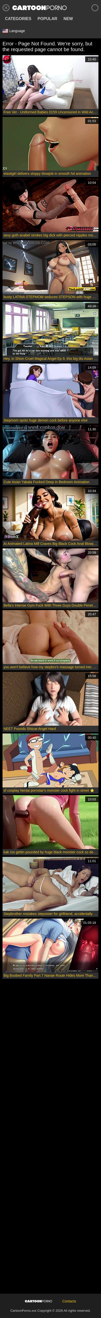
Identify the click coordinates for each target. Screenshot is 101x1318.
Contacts (69, 1301)
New (68, 19)
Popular (47, 19)
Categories (18, 19)
